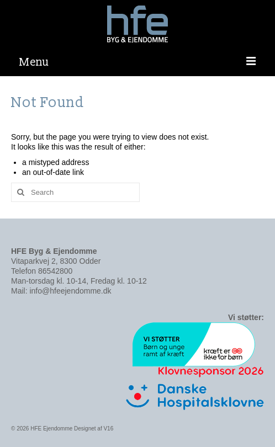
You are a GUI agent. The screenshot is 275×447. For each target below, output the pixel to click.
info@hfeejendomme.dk (70, 290)
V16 (108, 428)
